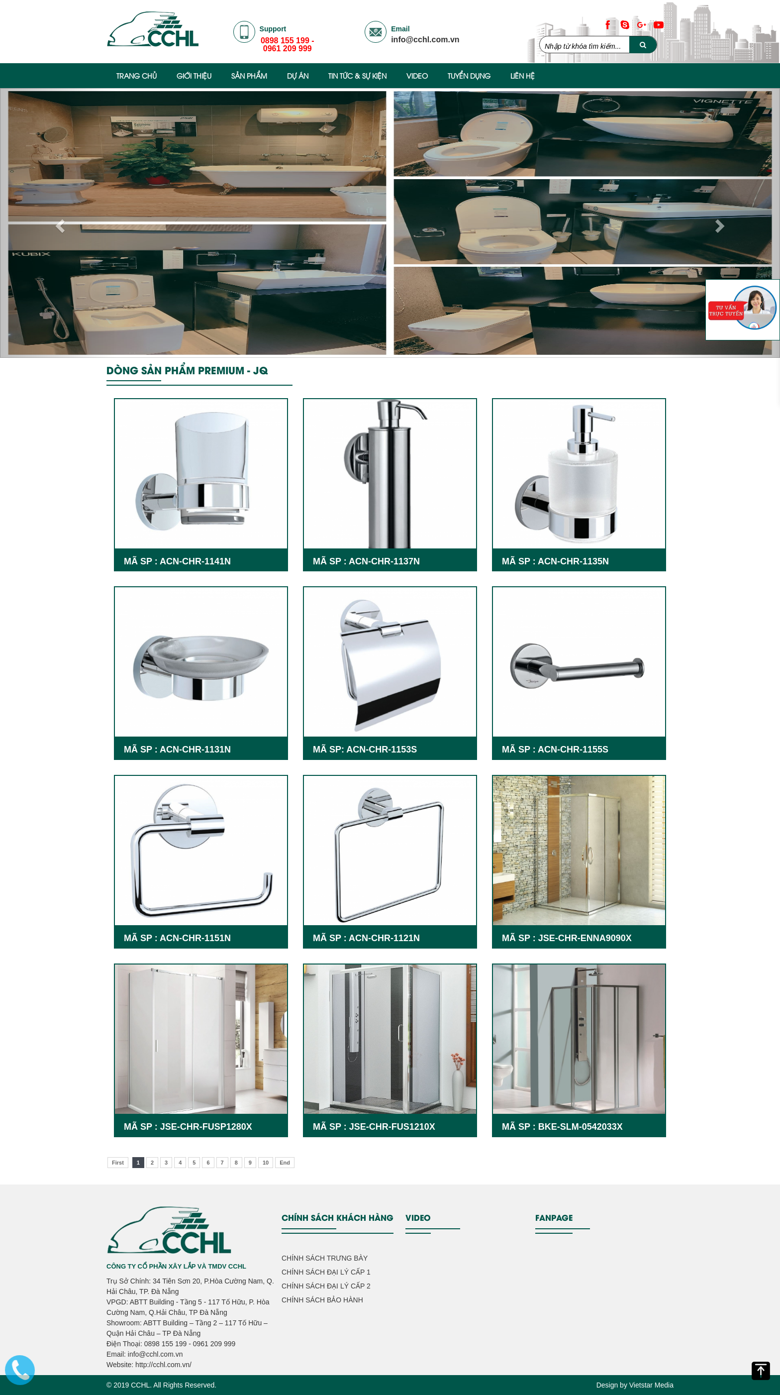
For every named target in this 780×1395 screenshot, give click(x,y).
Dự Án (297, 75)
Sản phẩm (249, 75)
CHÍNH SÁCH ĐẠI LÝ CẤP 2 (326, 1286)
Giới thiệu (194, 75)
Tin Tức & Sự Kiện (357, 75)
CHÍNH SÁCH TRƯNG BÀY (325, 1258)
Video (417, 75)
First (118, 1163)
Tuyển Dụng (469, 75)
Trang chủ (136, 75)
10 (266, 1163)
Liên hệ (522, 75)
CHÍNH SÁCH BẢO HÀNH (322, 1300)
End (285, 1163)
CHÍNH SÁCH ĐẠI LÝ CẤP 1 (326, 1272)
